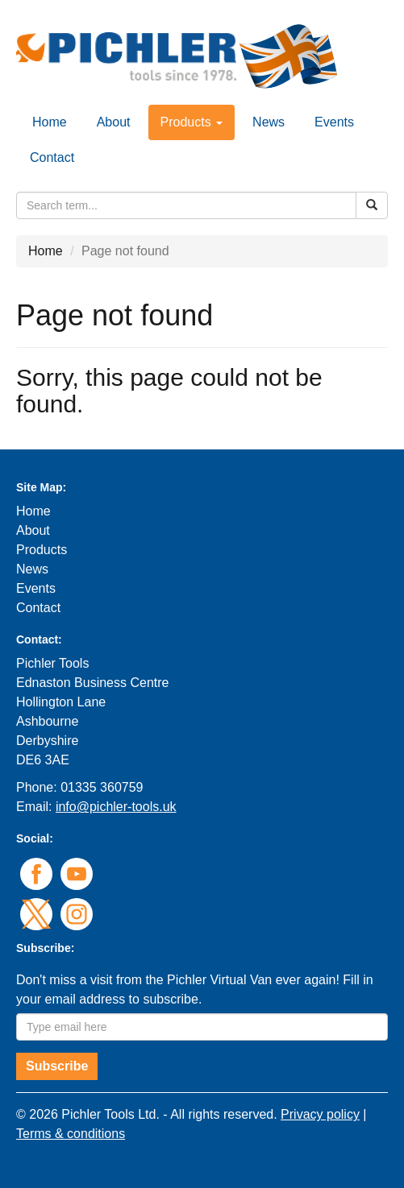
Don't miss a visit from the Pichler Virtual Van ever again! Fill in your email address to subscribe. (194, 989)
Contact (52, 157)
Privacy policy (320, 1114)
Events (334, 122)
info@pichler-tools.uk (116, 806)
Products (41, 550)
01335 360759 (101, 787)
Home (49, 122)
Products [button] (191, 122)
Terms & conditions (70, 1133)
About (114, 122)
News (268, 122)
